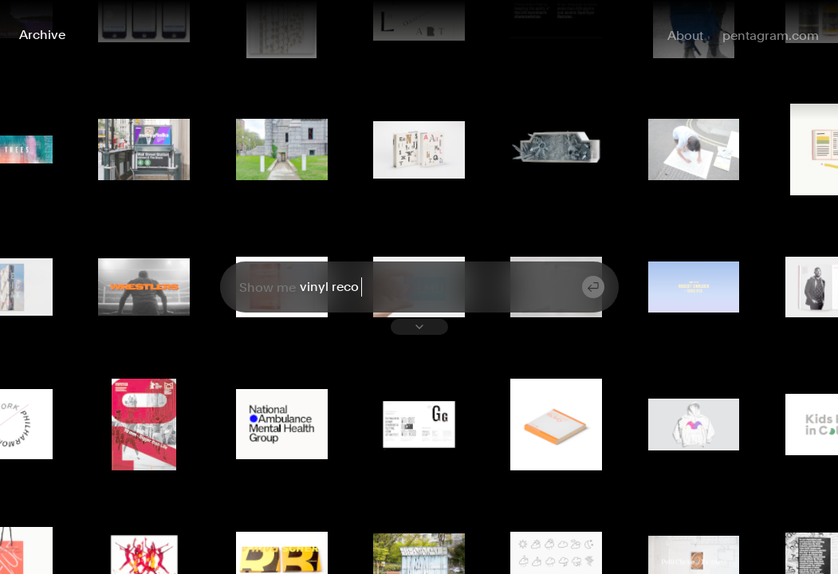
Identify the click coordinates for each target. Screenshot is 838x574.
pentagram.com (770, 35)
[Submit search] (593, 287)
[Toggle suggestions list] (419, 327)
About (685, 35)
